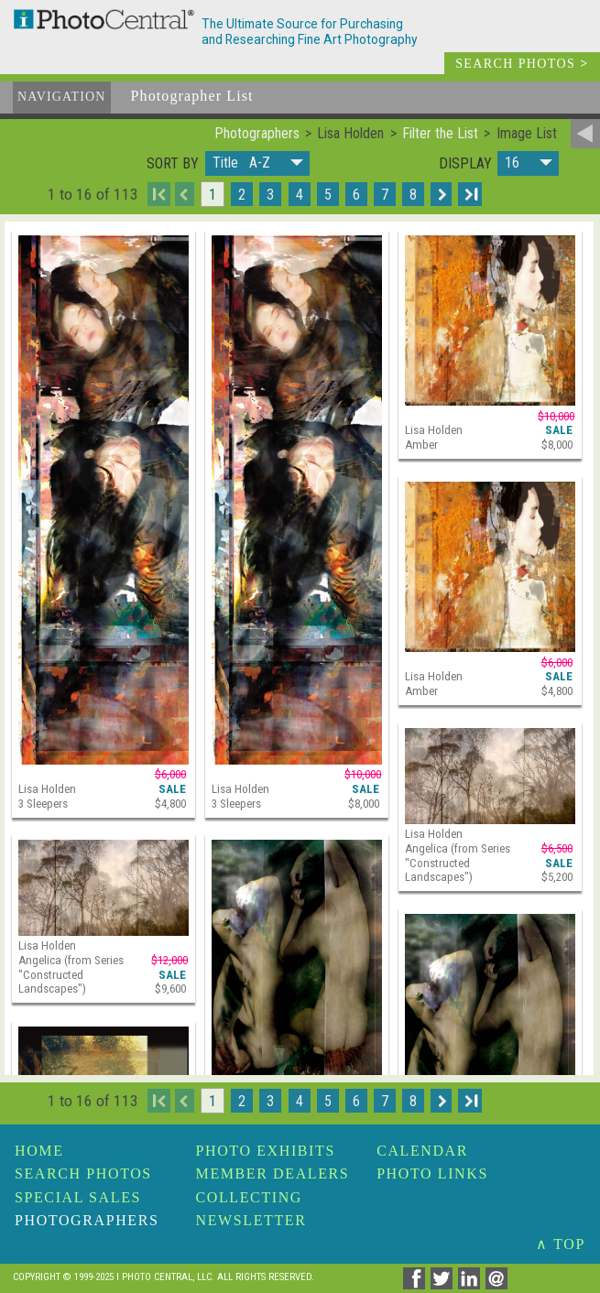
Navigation (61, 96)
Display (465, 164)
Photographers (86, 1220)
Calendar (422, 1150)
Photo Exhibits (265, 1150)
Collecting (249, 1197)
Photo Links (432, 1173)
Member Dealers (273, 1173)
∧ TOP (560, 1244)
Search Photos (83, 1173)
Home (39, 1150)
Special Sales (78, 1197)
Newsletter (251, 1220)
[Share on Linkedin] (471, 1284)
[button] (257, 163)
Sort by (173, 164)
